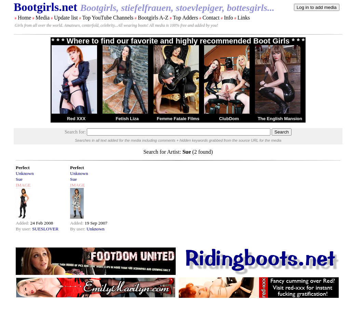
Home (24, 18)
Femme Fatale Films (178, 118)
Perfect (23, 167)
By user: (24, 228)
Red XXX (76, 118)
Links (244, 18)
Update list (66, 18)
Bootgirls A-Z (153, 18)
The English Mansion (280, 118)
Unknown (25, 173)
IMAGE (23, 185)
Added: (23, 223)
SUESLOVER (45, 228)
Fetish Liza (127, 118)
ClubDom (229, 118)
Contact (210, 18)
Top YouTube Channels (107, 18)
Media (43, 18)
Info (228, 18)
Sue (19, 179)
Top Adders (185, 18)
